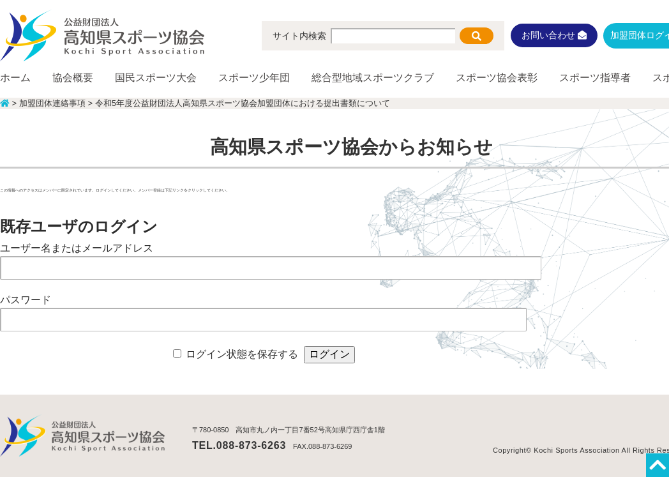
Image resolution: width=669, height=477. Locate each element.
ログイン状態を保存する (242, 354)
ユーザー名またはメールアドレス (76, 248)
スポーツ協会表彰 (496, 77)
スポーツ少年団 (254, 77)
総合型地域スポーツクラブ (373, 77)
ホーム (15, 77)
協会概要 (72, 77)
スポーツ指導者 (595, 77)
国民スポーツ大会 (156, 77)
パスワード (25, 299)
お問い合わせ (554, 35)
